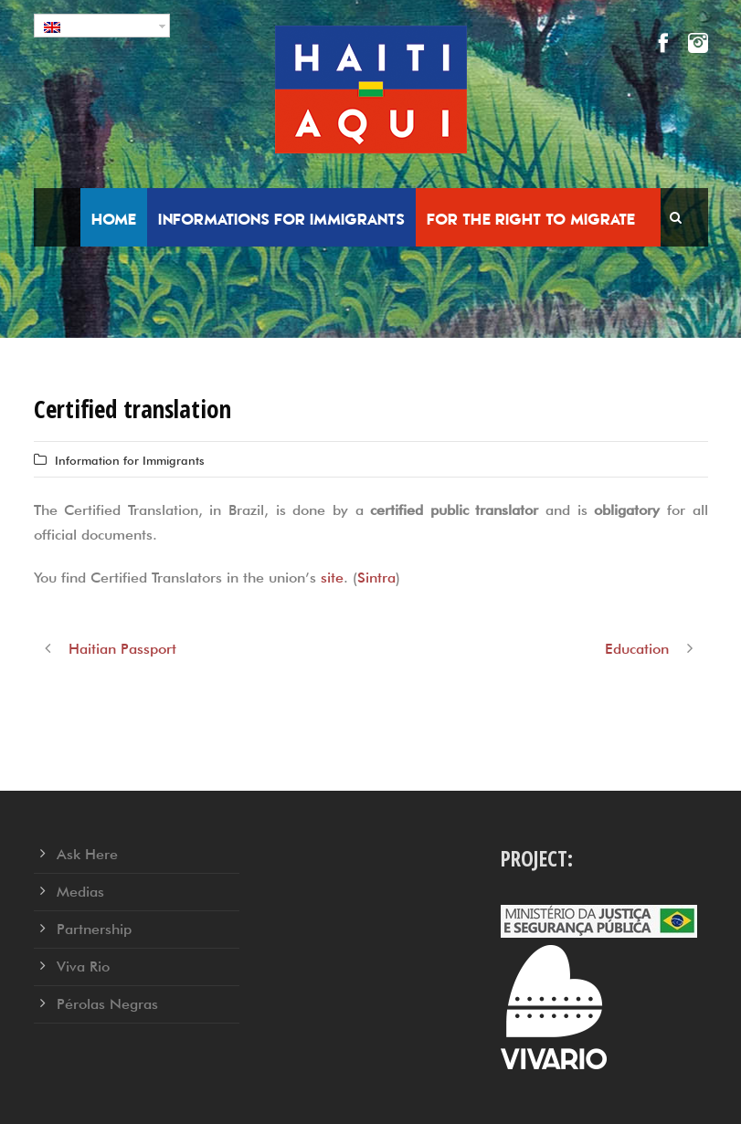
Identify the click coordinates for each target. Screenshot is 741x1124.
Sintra (376, 577)
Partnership (94, 929)
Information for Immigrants (130, 460)
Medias (80, 891)
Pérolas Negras (107, 1004)
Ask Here (87, 854)
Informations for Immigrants (281, 219)
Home (113, 219)
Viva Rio (83, 966)
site (332, 577)
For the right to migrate (531, 219)
